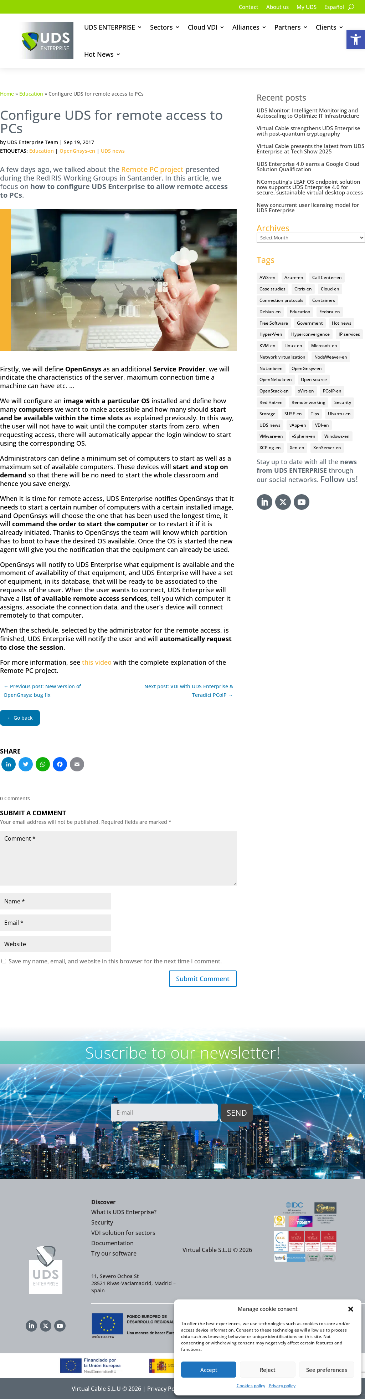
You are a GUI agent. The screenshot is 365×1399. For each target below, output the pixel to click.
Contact (242, 7)
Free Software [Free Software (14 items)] (273, 323)
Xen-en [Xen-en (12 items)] (297, 448)
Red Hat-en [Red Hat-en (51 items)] (271, 402)
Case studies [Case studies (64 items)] (272, 289)
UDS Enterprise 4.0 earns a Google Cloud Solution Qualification (308, 166)
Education (31, 93)
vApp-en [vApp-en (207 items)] (297, 425)
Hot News (99, 54)
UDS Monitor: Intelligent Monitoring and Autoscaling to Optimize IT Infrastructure (308, 113)
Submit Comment (203, 978)
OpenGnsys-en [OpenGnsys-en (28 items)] (307, 368)
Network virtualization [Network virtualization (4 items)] (282, 357)
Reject (268, 1369)
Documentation (112, 1243)
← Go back (20, 717)
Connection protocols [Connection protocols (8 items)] (281, 300)
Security (102, 1222)
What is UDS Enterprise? (123, 1212)
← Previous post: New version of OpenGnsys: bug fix (42, 690)
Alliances (245, 27)
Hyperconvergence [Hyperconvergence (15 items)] (310, 334)
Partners (287, 27)
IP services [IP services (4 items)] (349, 334)
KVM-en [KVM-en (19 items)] (267, 346)
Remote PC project (152, 169)
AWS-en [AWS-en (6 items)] (267, 277)
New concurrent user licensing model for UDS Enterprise (308, 207)
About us (273, 7)
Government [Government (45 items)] (310, 323)
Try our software (114, 1253)
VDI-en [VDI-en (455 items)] (322, 425)
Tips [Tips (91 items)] (315, 414)
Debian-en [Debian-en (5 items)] (270, 312)
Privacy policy (282, 1386)
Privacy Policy (165, 1389)
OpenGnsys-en (77, 150)
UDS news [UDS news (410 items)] (270, 425)
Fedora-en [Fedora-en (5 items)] (329, 312)
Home (7, 93)
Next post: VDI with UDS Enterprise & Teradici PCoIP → (188, 690)
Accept (208, 1369)
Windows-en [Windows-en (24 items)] (337, 436)
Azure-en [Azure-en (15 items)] (293, 277)
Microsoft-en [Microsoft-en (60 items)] (324, 346)
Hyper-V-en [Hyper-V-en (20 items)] (270, 334)
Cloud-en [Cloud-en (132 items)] (330, 289)
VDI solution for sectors (123, 1233)
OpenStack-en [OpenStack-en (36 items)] (274, 391)
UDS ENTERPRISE (109, 27)
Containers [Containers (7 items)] (323, 300)
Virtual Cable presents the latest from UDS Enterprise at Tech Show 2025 (310, 148)
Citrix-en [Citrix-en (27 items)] (303, 289)
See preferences (326, 1369)
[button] (355, 39)
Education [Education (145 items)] (300, 312)
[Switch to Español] (333, 8)
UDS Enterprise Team (32, 142)
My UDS (304, 7)
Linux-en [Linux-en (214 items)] (293, 346)
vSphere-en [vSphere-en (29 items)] (303, 436)
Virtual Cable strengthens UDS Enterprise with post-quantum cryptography (308, 131)
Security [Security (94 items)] (342, 402)
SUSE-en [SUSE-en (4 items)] (293, 414)
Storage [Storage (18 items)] (267, 414)
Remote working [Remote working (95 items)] (308, 402)
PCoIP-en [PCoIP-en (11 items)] (332, 391)
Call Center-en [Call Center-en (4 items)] (327, 277)
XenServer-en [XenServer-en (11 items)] (327, 448)
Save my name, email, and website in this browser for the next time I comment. (115, 961)
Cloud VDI (202, 27)
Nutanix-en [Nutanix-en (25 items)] (271, 368)
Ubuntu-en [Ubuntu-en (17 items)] (339, 414)
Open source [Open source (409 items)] (314, 379)
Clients (326, 27)
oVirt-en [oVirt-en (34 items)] (306, 391)
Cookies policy (251, 1386)
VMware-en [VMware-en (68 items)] (271, 436)
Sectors (161, 27)
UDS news (113, 150)
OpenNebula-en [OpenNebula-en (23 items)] (275, 379)
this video (97, 662)
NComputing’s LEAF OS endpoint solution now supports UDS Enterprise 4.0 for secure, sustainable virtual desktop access (310, 187)
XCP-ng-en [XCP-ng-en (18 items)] (270, 448)
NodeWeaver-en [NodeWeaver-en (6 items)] (330, 357)
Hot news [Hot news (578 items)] (341, 323)
